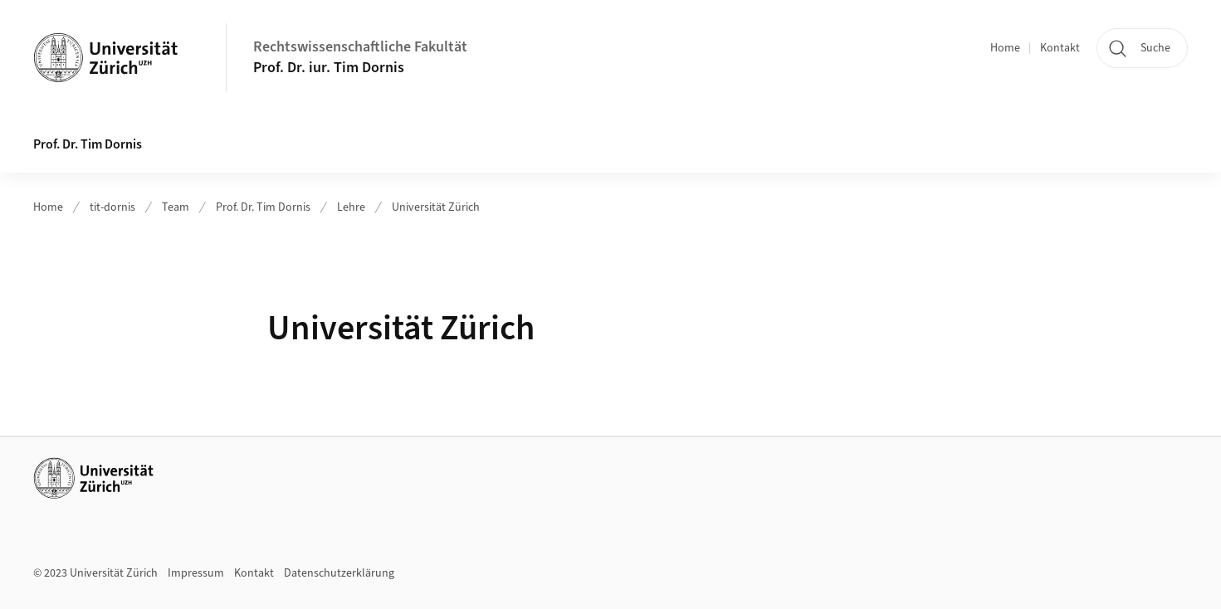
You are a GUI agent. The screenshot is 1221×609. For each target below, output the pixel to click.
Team (175, 207)
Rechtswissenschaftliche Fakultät (360, 47)
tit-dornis (112, 207)
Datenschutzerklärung (339, 573)
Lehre (351, 207)
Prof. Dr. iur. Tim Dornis (328, 67)
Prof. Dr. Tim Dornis (87, 144)
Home (1005, 48)
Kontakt (1060, 48)
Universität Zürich (436, 207)
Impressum (196, 573)
